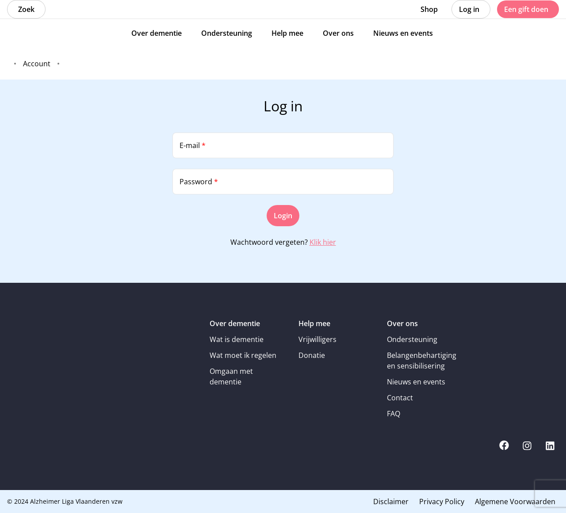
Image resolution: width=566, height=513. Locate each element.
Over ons (402, 323)
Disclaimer (391, 501)
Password (199, 181)
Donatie (311, 355)
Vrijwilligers (317, 339)
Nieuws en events (416, 382)
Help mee (314, 323)
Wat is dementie (237, 339)
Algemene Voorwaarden (515, 501)
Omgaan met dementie (231, 376)
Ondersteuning (412, 339)
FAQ (393, 413)
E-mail (193, 145)
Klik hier (323, 242)
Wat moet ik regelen (243, 355)
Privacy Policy (441, 501)
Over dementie (235, 323)
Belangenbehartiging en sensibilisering (421, 360)
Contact (400, 398)
